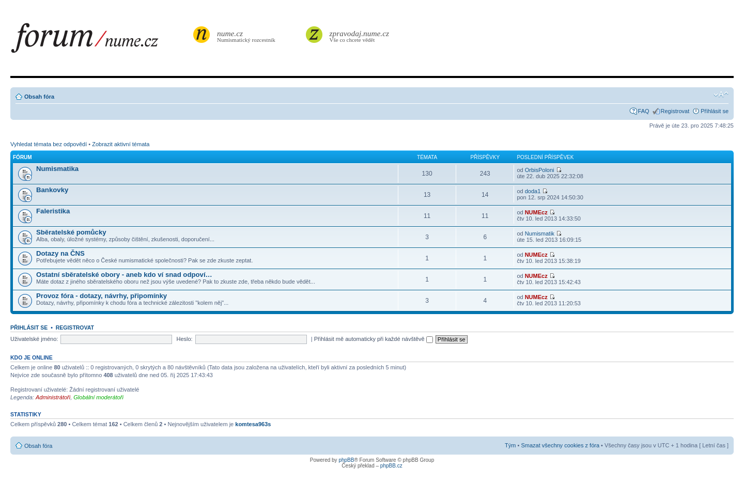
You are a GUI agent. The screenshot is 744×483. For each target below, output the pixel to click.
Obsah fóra (39, 97)
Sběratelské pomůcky (71, 232)
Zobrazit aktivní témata (120, 144)
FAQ (643, 111)
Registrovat (675, 111)
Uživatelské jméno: (34, 339)
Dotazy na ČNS (60, 253)
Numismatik (539, 233)
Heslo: (184, 339)
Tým (510, 445)
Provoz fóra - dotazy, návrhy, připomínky (101, 296)
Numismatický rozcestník (247, 36)
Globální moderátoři (98, 397)
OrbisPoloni (539, 170)
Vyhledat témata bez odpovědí (48, 144)
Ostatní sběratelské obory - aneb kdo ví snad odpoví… (124, 274)
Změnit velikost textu (721, 94)
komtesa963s (253, 424)
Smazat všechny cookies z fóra (560, 445)
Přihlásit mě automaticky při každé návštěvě (373, 339)
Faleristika (53, 211)
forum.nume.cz (100, 40)
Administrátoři (53, 397)
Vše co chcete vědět (359, 36)
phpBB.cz (391, 466)
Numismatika (57, 169)
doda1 (533, 191)
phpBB (346, 460)
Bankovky (52, 190)
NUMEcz (536, 212)
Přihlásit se (715, 111)
